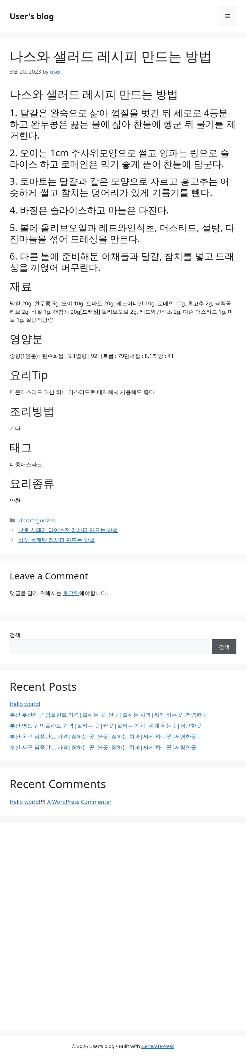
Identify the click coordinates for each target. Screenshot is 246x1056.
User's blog (32, 16)
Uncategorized (37, 520)
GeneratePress (157, 1046)
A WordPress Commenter (79, 801)
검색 (15, 635)
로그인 (71, 593)
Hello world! (25, 703)
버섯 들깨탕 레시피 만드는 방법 (56, 540)
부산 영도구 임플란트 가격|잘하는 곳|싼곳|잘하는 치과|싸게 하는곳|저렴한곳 (106, 725)
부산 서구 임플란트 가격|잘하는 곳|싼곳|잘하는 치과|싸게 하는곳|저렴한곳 (103, 747)
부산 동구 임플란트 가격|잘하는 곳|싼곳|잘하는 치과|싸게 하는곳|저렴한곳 (103, 736)
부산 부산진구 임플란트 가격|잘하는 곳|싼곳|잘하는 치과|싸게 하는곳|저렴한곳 (108, 714)
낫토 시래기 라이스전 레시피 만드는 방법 (68, 530)
